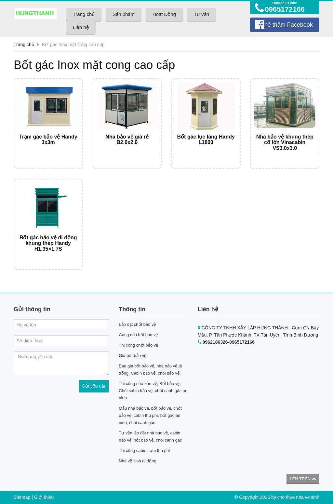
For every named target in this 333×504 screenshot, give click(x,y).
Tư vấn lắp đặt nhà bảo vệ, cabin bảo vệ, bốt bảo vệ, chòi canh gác (150, 437)
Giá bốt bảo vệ (132, 355)
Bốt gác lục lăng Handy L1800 (206, 139)
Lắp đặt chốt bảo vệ (137, 324)
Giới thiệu (44, 497)
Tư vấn (201, 14)
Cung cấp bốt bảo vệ (138, 334)
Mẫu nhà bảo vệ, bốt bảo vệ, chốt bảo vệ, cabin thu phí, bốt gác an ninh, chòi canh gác (150, 415)
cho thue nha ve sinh (298, 497)
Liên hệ (81, 27)
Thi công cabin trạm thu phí (144, 450)
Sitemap (22, 497)
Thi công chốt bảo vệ (138, 345)
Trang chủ (84, 14)
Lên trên (303, 478)
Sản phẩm (124, 14)
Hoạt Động (164, 14)
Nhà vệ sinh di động (137, 460)
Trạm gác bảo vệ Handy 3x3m (48, 139)
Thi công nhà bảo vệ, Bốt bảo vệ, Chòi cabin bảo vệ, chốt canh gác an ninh (153, 390)
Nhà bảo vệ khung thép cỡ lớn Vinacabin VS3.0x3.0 (284, 142)
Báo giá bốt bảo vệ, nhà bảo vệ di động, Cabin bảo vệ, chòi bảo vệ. (150, 370)
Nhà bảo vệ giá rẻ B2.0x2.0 (127, 139)
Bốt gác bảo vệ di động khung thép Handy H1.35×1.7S (48, 243)
